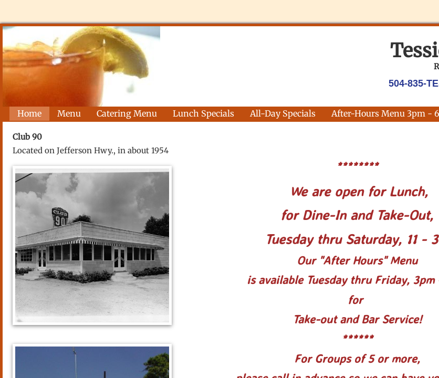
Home (29, 113)
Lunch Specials (203, 113)
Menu (69, 113)
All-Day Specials (283, 113)
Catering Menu (127, 113)
